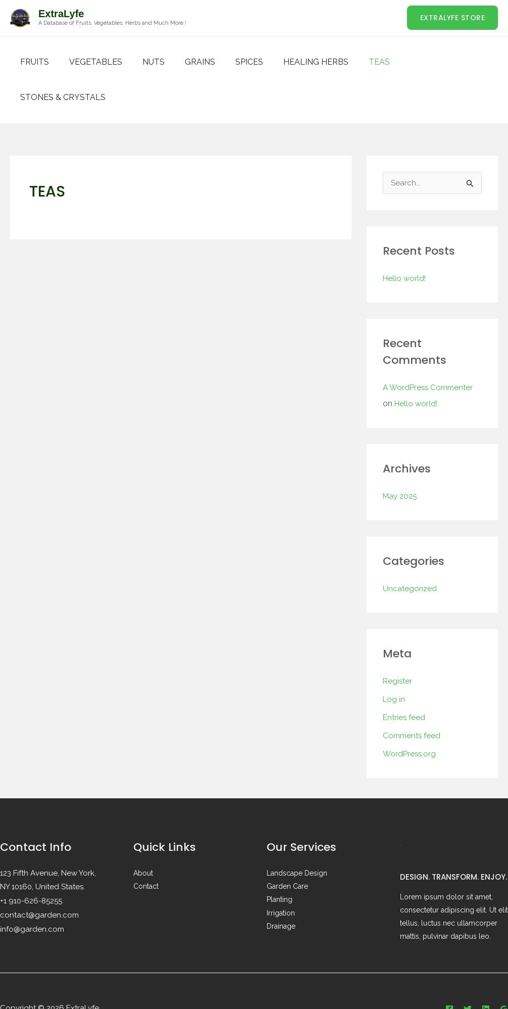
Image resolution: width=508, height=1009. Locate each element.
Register (398, 646)
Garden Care (287, 851)
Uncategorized (410, 553)
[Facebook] (449, 974)
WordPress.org (410, 719)
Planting (279, 864)
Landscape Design (297, 838)
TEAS (353, 62)
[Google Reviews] (504, 974)
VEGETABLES (89, 62)
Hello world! (405, 243)
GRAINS (186, 62)
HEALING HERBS (293, 62)
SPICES (231, 62)
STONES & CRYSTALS (422, 62)
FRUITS (32, 62)
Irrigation (281, 878)
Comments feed (413, 700)
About (143, 838)
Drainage (281, 891)
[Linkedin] (486, 974)
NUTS (143, 62)
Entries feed (405, 682)
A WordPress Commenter (430, 352)
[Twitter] (468, 974)
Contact (146, 851)
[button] (452, 18)
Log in (394, 664)
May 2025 (401, 461)
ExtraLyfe (61, 13)
